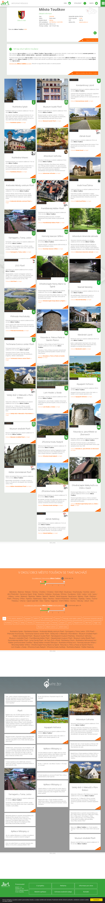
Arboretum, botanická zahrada (46, 150)
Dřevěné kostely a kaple (44, 278)
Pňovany (16, 598)
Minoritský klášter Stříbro (21, 645)
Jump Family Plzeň (36, 640)
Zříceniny (41, 436)
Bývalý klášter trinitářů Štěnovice (46, 642)
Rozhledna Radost (73, 647)
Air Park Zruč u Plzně (52, 640)
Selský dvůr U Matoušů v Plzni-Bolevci (64, 634)
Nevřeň (52, 596)
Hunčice (86, 592)
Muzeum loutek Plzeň (42, 636)
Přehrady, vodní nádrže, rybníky (13, 311)
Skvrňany (73, 598)
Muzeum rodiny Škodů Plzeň (84, 638)
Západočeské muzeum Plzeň (61, 638)
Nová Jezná (72, 596)
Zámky (41, 513)
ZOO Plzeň (90, 631)
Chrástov (50, 592)
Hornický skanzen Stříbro (86, 642)
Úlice (41, 601)
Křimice (63, 594)
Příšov (22, 598)
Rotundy (41, 332)
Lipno (94, 594)
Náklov (38, 596)
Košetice (48, 594)
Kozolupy (56, 594)
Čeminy (35, 592)
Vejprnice (54, 601)
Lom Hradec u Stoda (18, 647)
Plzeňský (51, 16)
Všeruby (80, 601)
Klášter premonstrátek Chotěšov (20, 642)
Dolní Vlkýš (59, 592)
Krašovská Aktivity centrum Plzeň (52, 631)
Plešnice (93, 596)
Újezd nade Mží (32, 601)
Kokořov (41, 594)
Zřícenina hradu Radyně (37, 647)
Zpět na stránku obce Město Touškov (87, 73)
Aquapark (74, 378)
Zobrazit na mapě (16, 122)
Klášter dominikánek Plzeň (22, 636)
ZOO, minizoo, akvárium (11, 232)
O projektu (40, 886)
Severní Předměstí (62, 598)
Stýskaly (81, 598)
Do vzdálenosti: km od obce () (44, 605)
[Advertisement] (52, 555)
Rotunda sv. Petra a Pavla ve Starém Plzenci (76, 645)
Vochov (73, 601)
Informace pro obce (86, 886)
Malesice (24, 596)
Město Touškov (52, 9)
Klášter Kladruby (88, 647)
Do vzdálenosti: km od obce (46, 578)
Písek (86, 596)
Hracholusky (77, 592)
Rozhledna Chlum (68, 640)
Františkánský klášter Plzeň (39, 638)
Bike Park (88, 623)
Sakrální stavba (9, 466)
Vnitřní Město (64, 601)
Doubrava (67, 592)
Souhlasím (96, 900)
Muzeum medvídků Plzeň (18, 638)
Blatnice (21, 592)
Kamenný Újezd (26, 594)
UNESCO (36, 618)
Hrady (41, 485)
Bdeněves (13, 592)
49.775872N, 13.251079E (56, 22)
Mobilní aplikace (40, 892)
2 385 (80, 18)
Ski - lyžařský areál (75, 281)
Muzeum (9, 423)
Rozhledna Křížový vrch (67, 642)
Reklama (63, 886)
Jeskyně (62, 623)
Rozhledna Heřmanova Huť (86, 640)
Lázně (73, 80)
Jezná (93, 592)
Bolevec (28, 592)
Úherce (22, 601)
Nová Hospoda (61, 596)
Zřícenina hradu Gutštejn (56, 647)
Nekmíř (45, 596)
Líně (89, 594)
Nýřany (51, 20)
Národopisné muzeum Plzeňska (63, 636)
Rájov (45, 598)
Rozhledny (9, 101)
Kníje (35, 594)
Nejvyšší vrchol (78, 623)
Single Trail (97, 623)
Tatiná (88, 598)
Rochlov (51, 598)
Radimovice (37, 598)
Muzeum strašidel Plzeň (88, 634)
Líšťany (11, 596)
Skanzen (9, 389)
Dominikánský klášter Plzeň (18, 640)
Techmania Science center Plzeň (37, 634)
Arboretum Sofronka (83, 636)
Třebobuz (15, 601)
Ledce (84, 594)
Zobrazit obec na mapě (20, 63)
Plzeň (9, 598)
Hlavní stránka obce (92, 40)
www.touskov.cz (83, 22)
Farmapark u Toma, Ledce (75, 631)
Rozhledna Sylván (16, 631)
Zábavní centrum (9, 180)
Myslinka (32, 596)
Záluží (86, 601)
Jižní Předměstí (13, 594)
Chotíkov (42, 592)
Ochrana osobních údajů (63, 892)
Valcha (47, 601)
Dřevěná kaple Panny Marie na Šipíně (45, 645)
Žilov (92, 601)
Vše (4, 618)
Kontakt (86, 892)
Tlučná (94, 598)
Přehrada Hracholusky (15, 634)
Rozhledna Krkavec (31, 631)
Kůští (25, 29)
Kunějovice (72, 594)
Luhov (17, 596)
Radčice (29, 598)
